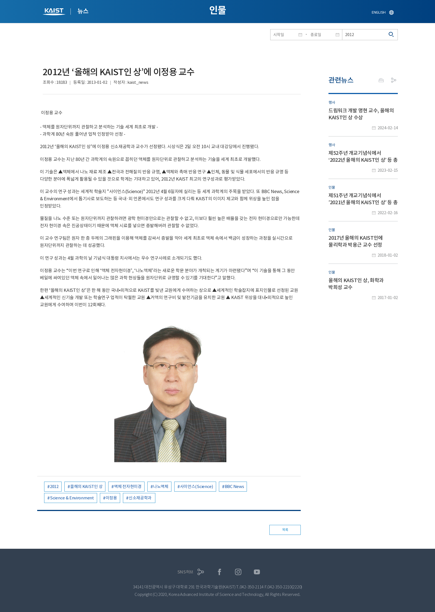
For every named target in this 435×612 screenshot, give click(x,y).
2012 (54, 486)
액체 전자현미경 (127, 486)
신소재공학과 (140, 497)
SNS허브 (185, 572)
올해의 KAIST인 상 (86, 486)
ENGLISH (379, 12)
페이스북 (219, 572)
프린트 (381, 80)
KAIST (54, 12)
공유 (394, 80)
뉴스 (82, 11)
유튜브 (257, 572)
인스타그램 (238, 572)
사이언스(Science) (196, 486)
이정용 (111, 497)
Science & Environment (72, 497)
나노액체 (160, 486)
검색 (391, 34)
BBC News (234, 486)
